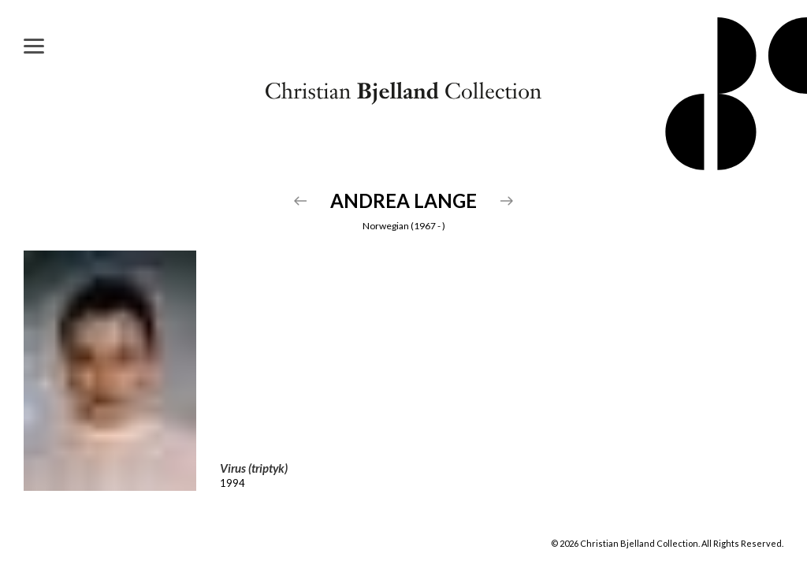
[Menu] (34, 45)
